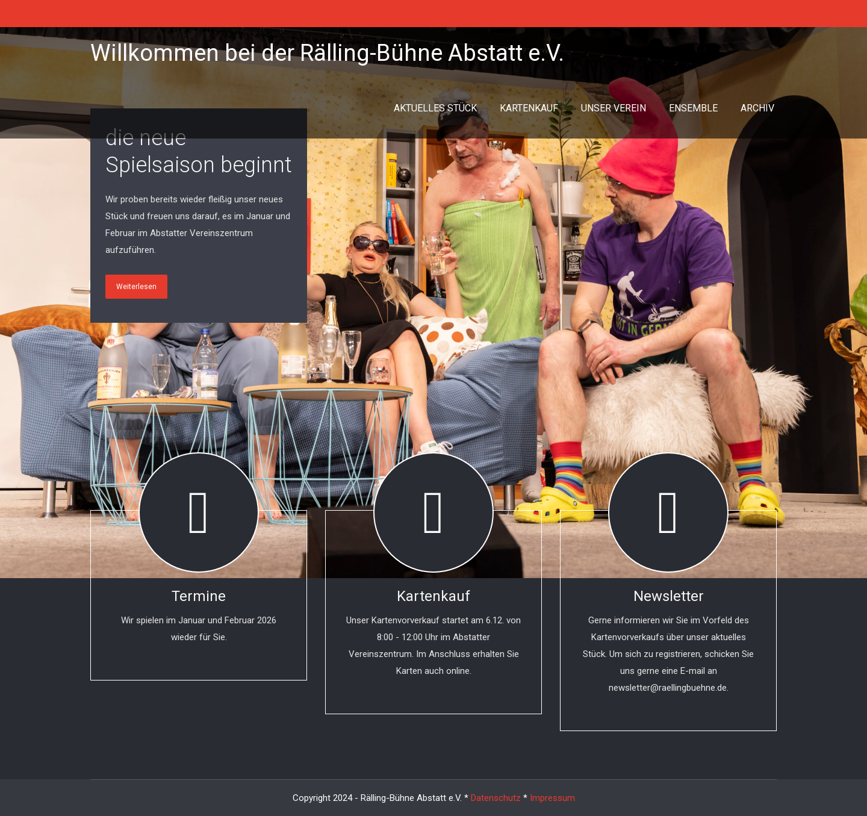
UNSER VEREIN (613, 108)
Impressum (552, 798)
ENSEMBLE (693, 108)
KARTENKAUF (529, 108)
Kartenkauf (433, 596)
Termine (199, 596)
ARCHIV (757, 108)
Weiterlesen (136, 286)
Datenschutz (496, 798)
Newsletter (668, 596)
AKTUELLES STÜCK (435, 108)
